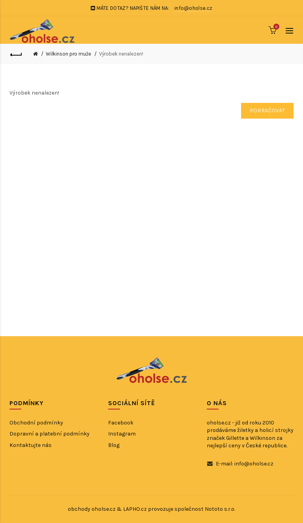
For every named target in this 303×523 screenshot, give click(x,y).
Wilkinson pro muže (68, 54)
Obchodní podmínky (36, 422)
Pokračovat (267, 110)
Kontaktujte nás (30, 445)
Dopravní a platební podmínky (49, 433)
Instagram (122, 433)
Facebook (120, 422)
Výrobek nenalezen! (121, 54)
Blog (114, 445)
